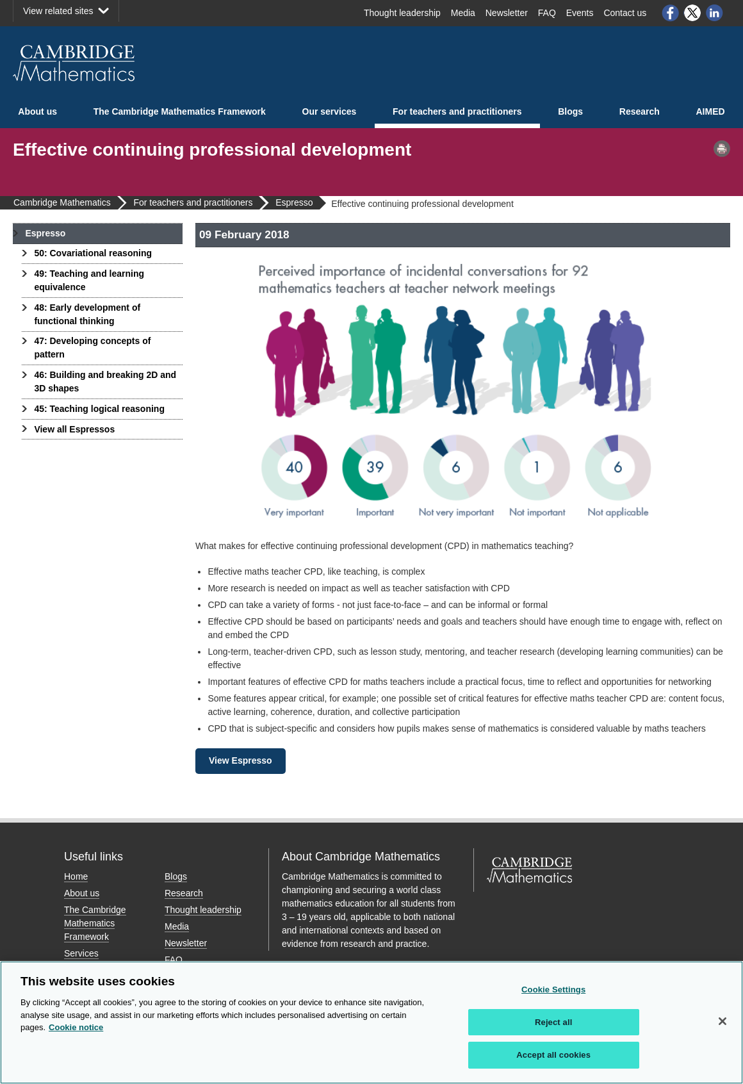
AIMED (710, 111)
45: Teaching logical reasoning (99, 409)
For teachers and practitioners (457, 111)
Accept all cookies (553, 1055)
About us (37, 111)
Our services (329, 111)
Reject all (553, 1022)
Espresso (45, 233)
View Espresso (240, 760)
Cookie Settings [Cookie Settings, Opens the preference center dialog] (553, 989)
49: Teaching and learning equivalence (89, 280)
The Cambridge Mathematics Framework (180, 111)
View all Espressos (74, 429)
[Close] (722, 1021)
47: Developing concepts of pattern (92, 347)
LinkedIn (715, 13)
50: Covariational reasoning (93, 253)
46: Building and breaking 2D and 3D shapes (105, 381)
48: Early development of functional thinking (87, 314)
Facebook (670, 13)
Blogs (570, 111)
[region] (371, 1022)
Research (639, 111)
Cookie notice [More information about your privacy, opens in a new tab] (76, 1027)
